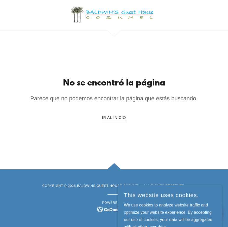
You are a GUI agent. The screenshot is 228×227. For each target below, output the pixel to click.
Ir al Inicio (114, 117)
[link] (114, 14)
